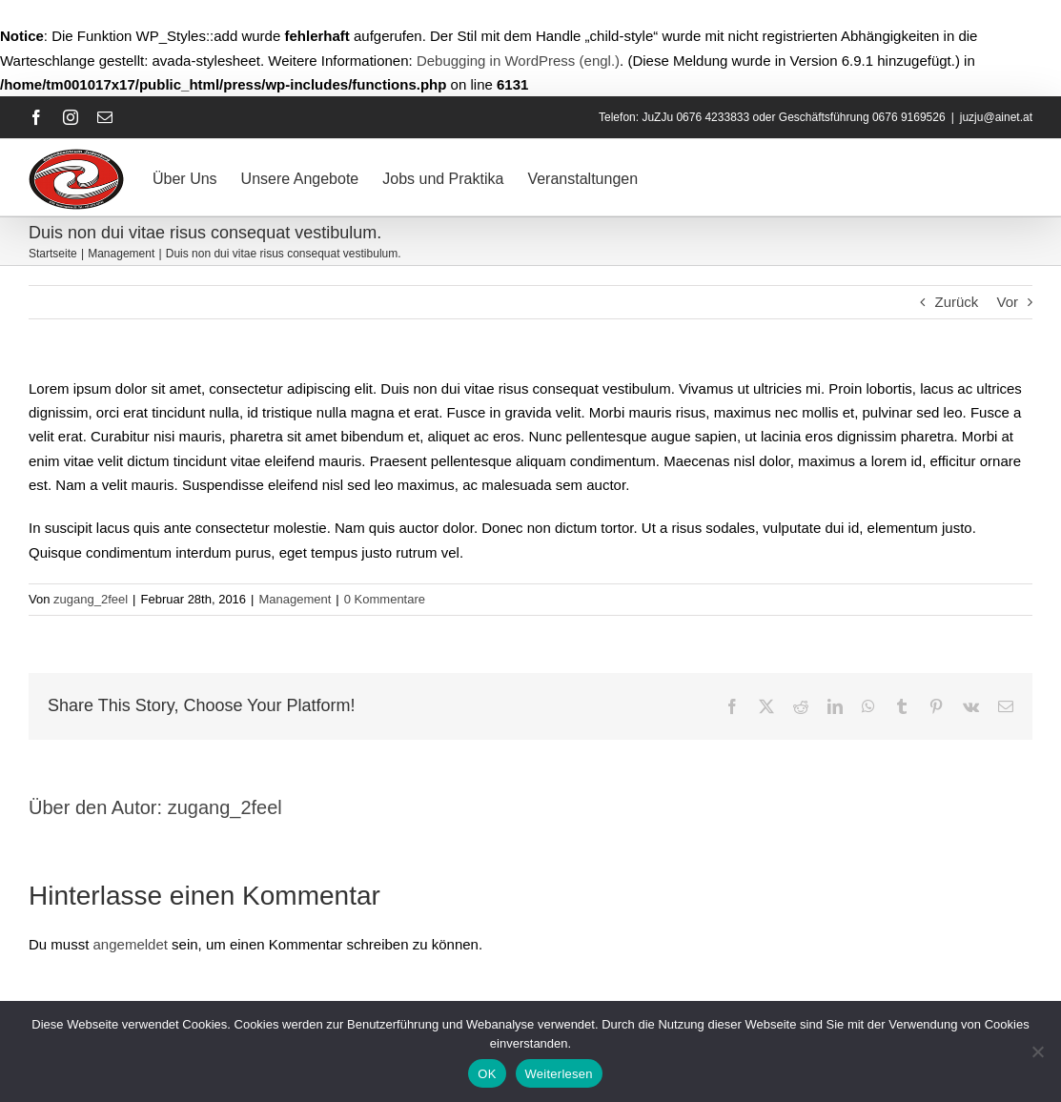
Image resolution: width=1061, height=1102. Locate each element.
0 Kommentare (384, 599)
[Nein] (1037, 1051)
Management (294, 599)
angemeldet (130, 944)
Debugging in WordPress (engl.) (518, 60)
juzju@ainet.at (996, 117)
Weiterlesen (559, 1074)
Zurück (956, 302)
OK (487, 1074)
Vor (1007, 302)
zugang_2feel (90, 599)
